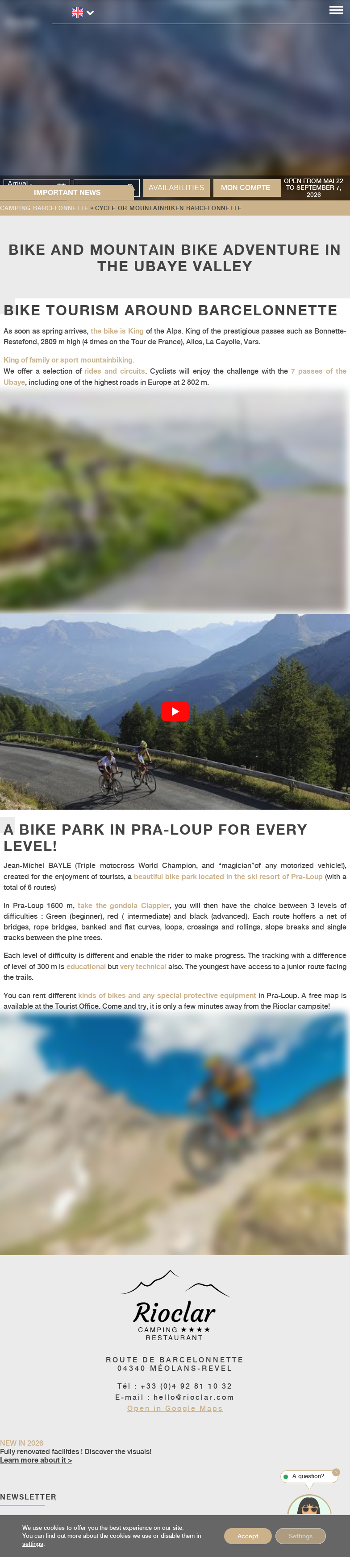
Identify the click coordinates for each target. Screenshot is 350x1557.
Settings (300, 1536)
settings (32, 1544)
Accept (248, 1536)
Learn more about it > (36, 1459)
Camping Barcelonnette (44, 208)
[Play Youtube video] (175, 712)
